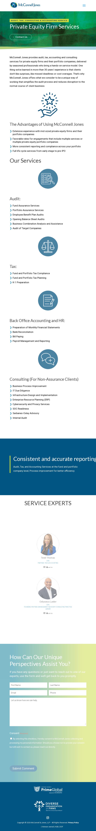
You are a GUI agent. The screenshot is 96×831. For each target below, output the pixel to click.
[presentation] (31, 756)
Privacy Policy (73, 823)
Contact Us (21, 28)
